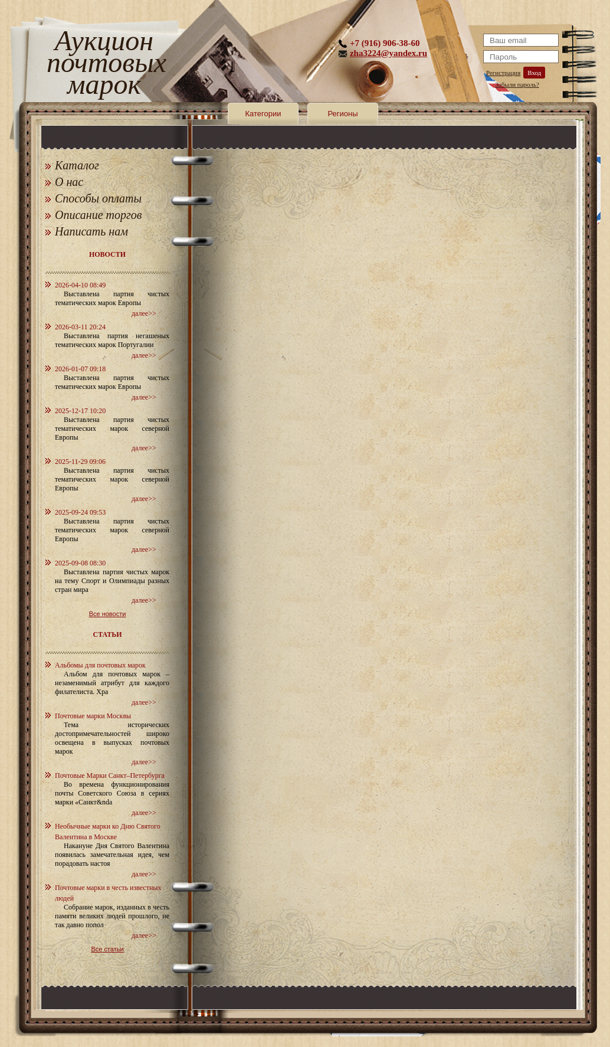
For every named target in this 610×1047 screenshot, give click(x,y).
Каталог (77, 165)
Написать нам (91, 231)
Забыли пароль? (517, 84)
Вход (534, 72)
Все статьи (107, 949)
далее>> (144, 313)
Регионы (342, 113)
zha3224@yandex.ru (388, 53)
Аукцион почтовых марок (104, 65)
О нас (69, 181)
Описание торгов (98, 214)
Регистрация (503, 72)
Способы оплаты (98, 198)
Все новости (107, 613)
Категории (263, 113)
